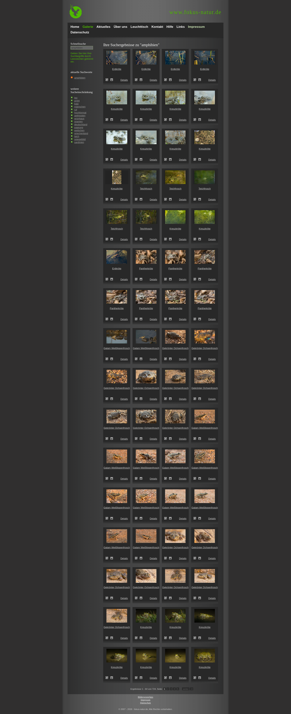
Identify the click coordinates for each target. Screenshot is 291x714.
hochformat (80, 112)
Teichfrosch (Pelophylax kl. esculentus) (137, 199)
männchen (80, 106)
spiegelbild (80, 139)
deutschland (80, 124)
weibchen (79, 130)
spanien (78, 121)
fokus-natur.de (195, 12)
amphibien (79, 77)
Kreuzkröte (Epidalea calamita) (108, 119)
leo (75, 97)
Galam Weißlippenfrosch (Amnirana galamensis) (108, 359)
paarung (78, 127)
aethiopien (79, 115)
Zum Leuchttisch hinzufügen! (111, 79)
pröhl (77, 100)
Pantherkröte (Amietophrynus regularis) (137, 279)
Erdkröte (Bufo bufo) (108, 79)
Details (124, 80)
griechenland (81, 133)
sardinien (79, 142)
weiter (186, 689)
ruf (75, 109)
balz (76, 103)
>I (191, 689)
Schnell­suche (78, 43)
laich (76, 136)
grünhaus (79, 118)
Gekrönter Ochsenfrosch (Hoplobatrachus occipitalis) (166, 359)
